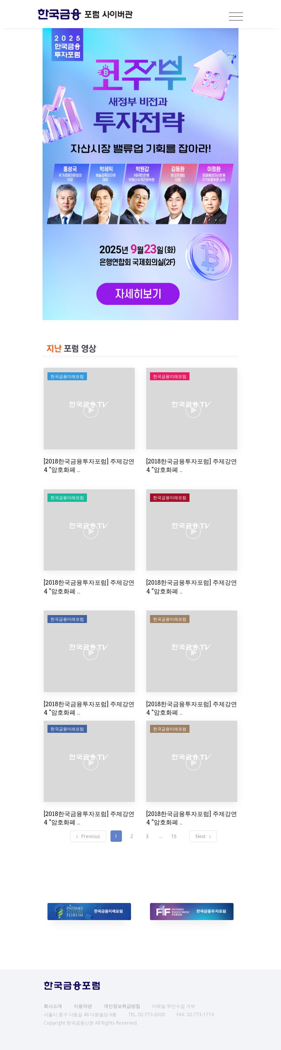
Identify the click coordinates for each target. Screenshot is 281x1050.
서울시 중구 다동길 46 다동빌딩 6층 (80, 1014)
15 (174, 836)
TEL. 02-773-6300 (146, 1014)
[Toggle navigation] (234, 17)
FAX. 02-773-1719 (195, 1014)
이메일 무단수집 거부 (173, 1006)
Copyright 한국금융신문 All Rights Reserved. (91, 1023)
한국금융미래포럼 (67, 376)
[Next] (203, 836)
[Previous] (88, 836)
